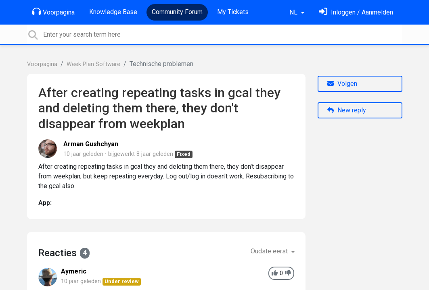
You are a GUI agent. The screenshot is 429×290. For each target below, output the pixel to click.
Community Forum (177, 12)
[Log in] (356, 12)
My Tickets (233, 12)
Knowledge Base (113, 12)
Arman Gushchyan (90, 144)
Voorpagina (53, 11)
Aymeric (73, 271)
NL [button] (294, 12)
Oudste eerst (270, 251)
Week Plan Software (93, 64)
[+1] (275, 273)
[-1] (288, 273)
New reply (346, 110)
